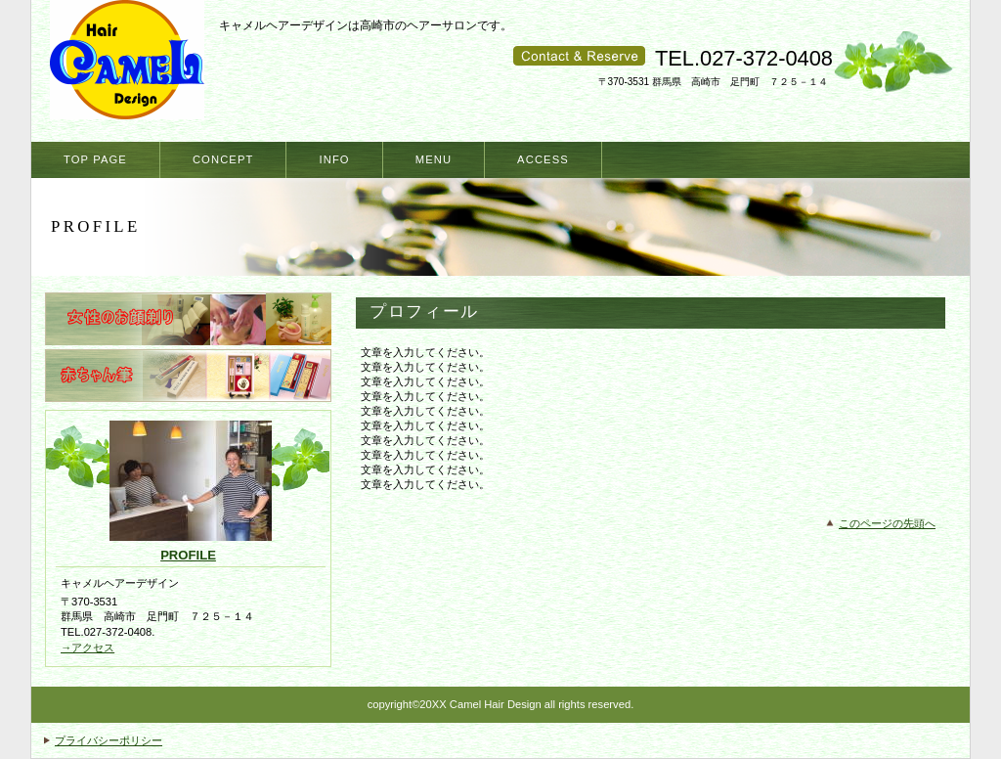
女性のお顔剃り (188, 318)
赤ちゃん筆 (188, 375)
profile (188, 555)
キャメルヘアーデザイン (131, 66)
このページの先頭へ (887, 523)
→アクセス (87, 647)
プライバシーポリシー (108, 740)
